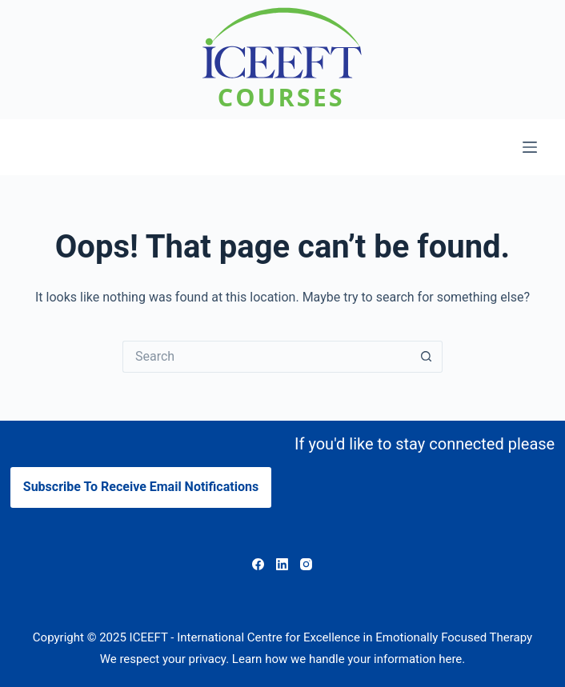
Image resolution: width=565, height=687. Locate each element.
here (450, 659)
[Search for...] (266, 357)
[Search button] (427, 357)
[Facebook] (258, 564)
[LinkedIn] (282, 564)
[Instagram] (306, 564)
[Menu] (530, 147)
